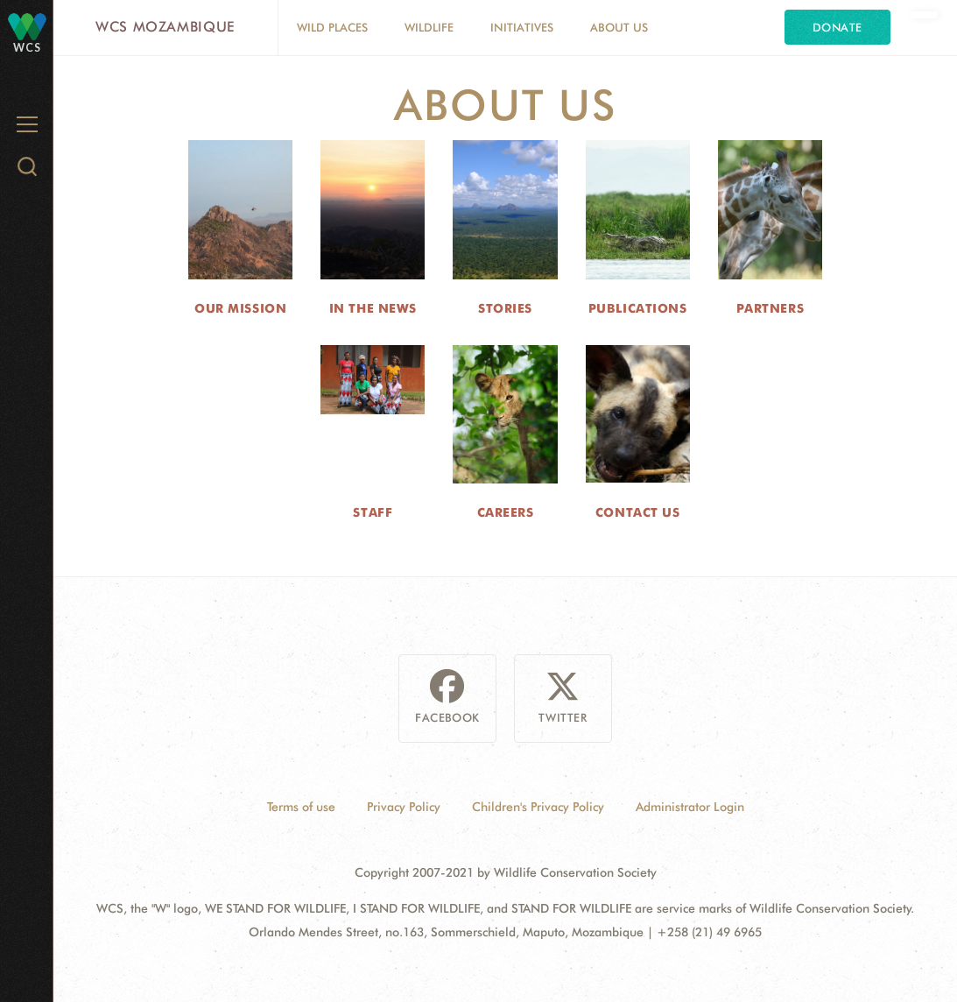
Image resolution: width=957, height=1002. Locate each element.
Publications (637, 308)
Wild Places (332, 27)
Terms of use (301, 807)
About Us (619, 27)
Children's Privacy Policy (538, 807)
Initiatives (521, 27)
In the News (373, 308)
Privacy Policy (403, 807)
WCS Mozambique (165, 26)
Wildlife (429, 27)
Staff (372, 512)
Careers (505, 512)
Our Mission (240, 308)
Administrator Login (690, 807)
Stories (505, 308)
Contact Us (637, 512)
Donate (837, 27)
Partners (770, 308)
